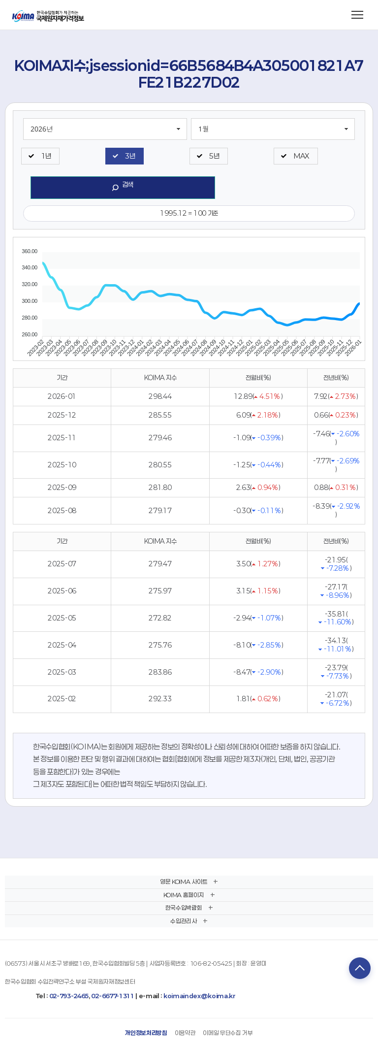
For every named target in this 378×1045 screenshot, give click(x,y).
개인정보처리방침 (146, 1032)
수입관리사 (183, 920)
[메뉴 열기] (357, 15)
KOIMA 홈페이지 (183, 894)
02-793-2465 (69, 995)
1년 (46, 156)
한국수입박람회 (183, 907)
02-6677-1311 (112, 995)
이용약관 (185, 1032)
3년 (130, 156)
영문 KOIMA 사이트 (183, 881)
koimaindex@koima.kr (199, 995)
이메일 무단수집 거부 (227, 1032)
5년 (214, 156)
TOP (360, 968)
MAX (301, 156)
